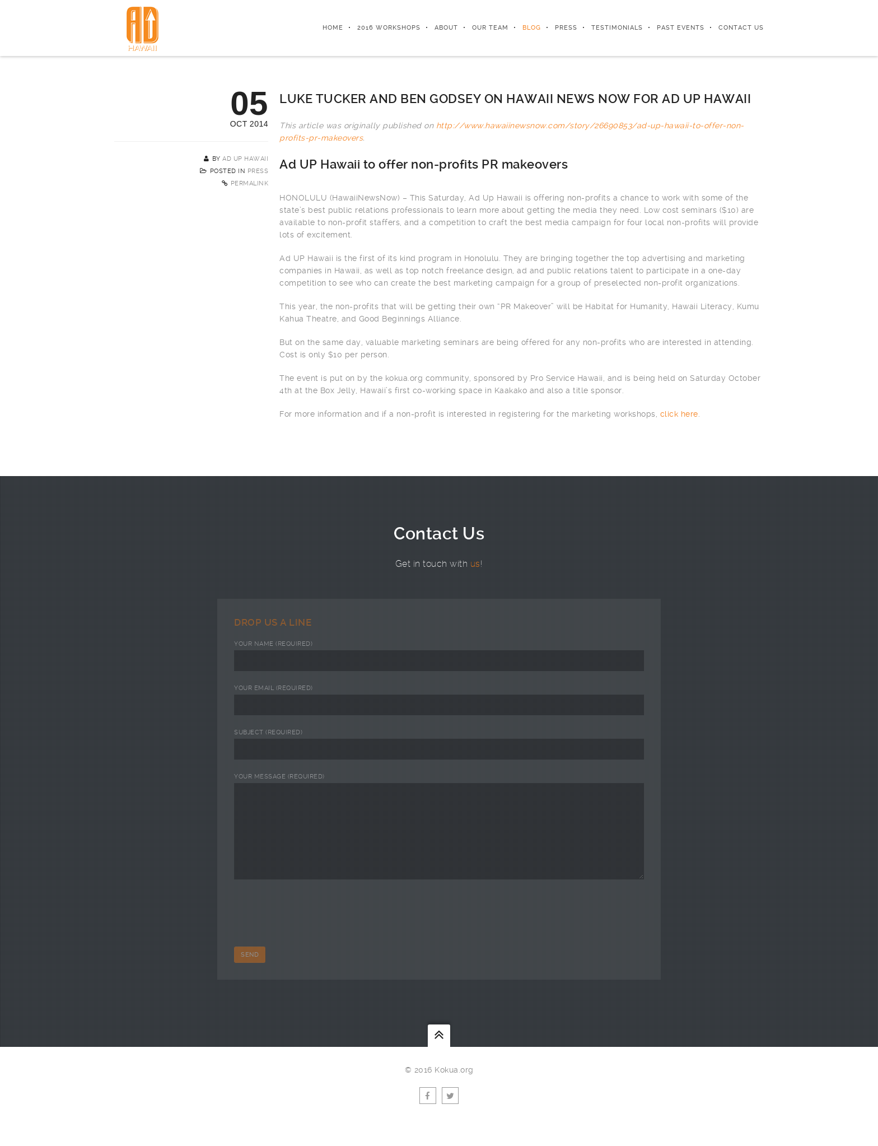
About (446, 27)
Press (566, 27)
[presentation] (319, 929)
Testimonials (617, 27)
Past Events (680, 27)
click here (679, 413)
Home (333, 27)
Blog (531, 27)
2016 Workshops (389, 27)
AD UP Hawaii (245, 158)
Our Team (490, 27)
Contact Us (741, 27)
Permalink (250, 183)
